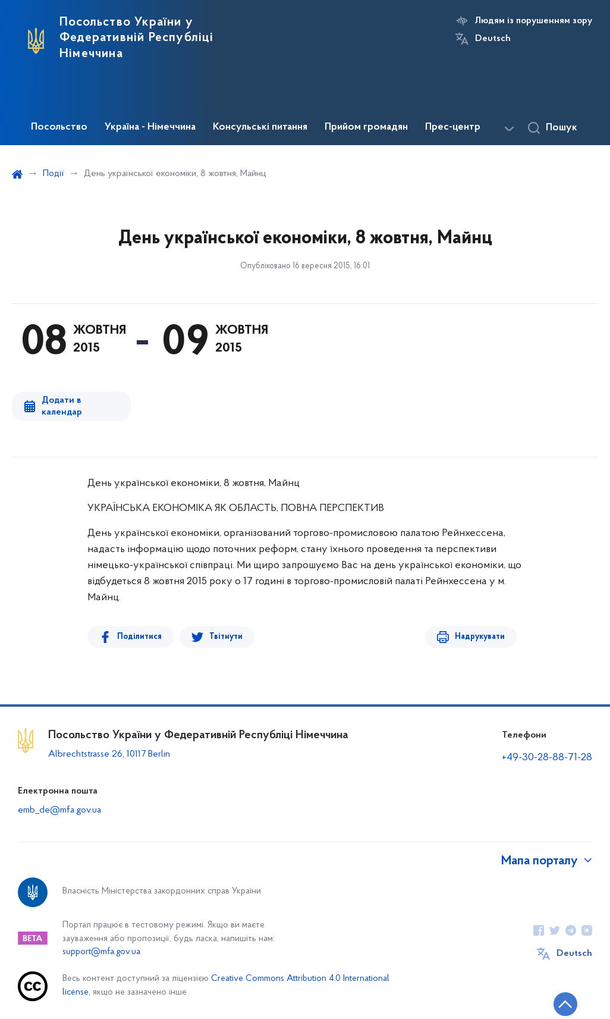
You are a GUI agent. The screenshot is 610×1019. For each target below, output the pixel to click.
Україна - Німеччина (150, 127)
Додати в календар (62, 406)
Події (53, 173)
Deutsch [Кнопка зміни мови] (493, 38)
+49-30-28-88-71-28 (547, 757)
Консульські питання (260, 127)
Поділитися (139, 636)
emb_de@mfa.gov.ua (59, 810)
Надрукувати (480, 636)
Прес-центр (452, 127)
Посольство (59, 127)
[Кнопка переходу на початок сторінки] (565, 1004)
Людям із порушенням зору (533, 21)
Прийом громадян (366, 127)
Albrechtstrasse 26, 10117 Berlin (109, 754)
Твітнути (226, 636)
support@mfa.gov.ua (101, 952)
